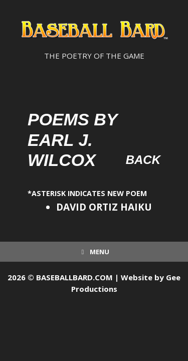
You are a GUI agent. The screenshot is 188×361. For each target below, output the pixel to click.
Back (143, 159)
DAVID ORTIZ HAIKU (104, 207)
